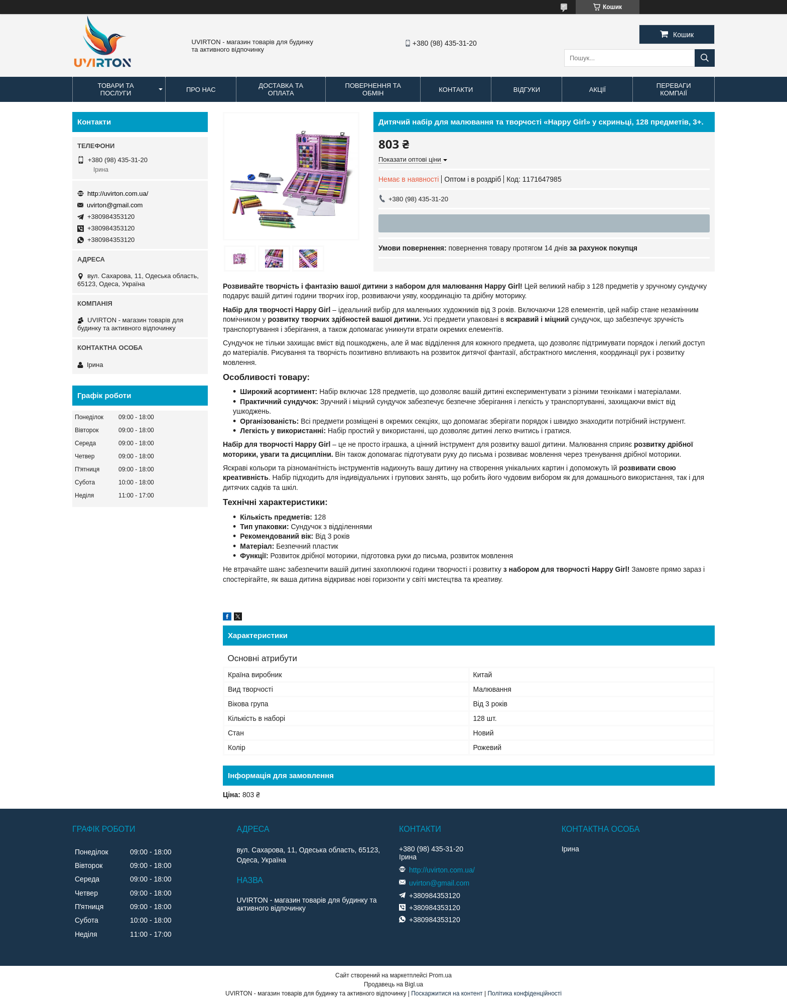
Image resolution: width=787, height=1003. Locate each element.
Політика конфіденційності (524, 993)
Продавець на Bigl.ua (393, 984)
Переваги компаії (674, 89)
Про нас (201, 89)
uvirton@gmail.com (115, 205)
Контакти (456, 89)
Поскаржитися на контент (446, 993)
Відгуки (526, 89)
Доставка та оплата (280, 89)
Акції (597, 89)
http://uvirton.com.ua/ (117, 193)
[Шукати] (705, 58)
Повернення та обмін (373, 89)
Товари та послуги (116, 89)
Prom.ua (440, 975)
